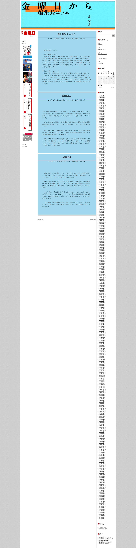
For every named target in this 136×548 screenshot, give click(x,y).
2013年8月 (101, 339)
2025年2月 (101, 121)
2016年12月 (101, 275)
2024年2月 (101, 140)
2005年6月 (101, 493)
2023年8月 (101, 149)
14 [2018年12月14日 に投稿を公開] (111, 79)
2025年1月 (101, 122)
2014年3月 (101, 328)
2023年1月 (101, 160)
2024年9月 (101, 129)
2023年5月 (101, 154)
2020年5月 (101, 211)
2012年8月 (101, 357)
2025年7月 (101, 113)
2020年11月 (101, 201)
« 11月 (100, 87)
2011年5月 (101, 381)
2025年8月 (101, 111)
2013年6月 (101, 342)
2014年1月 (101, 331)
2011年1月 (101, 387)
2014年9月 (101, 318)
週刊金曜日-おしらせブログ (106, 537)
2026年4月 (101, 99)
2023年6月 (101, 152)
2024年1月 (101, 141)
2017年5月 (101, 268)
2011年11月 (101, 372)
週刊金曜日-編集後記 (104, 540)
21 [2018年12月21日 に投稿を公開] (111, 81)
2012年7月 (101, 359)
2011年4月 (101, 383)
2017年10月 (101, 260)
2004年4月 (101, 515)
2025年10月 (101, 108)
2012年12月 (101, 351)
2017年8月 (101, 263)
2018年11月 (101, 239)
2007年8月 (101, 452)
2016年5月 (101, 286)
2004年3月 (101, 517)
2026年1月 (101, 103)
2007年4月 (101, 458)
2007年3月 (101, 460)
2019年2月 (101, 234)
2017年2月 (101, 272)
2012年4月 (101, 364)
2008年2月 (101, 443)
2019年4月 (101, 231)
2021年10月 (101, 184)
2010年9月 (101, 394)
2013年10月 (101, 335)
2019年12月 (101, 219)
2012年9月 (101, 356)
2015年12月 (101, 294)
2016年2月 (101, 291)
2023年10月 (101, 146)
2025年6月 (101, 114)
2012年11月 (101, 353)
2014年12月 (101, 313)
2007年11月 (101, 447)
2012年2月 (101, 367)
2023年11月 (101, 144)
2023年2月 (101, 159)
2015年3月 (101, 309)
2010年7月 (101, 397)
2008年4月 (101, 440)
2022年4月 (101, 174)
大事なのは (66, 157)
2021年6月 (101, 190)
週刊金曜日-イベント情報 (105, 542)
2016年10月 (101, 279)
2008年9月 (101, 432)
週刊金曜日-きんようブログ (106, 538)
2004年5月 (101, 514)
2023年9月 (101, 148)
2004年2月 (101, 518)
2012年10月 (101, 354)
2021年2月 (101, 197)
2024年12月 (101, 124)
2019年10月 (101, 222)
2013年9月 (101, 337)
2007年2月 (101, 462)
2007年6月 (101, 455)
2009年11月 (101, 410)
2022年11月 (101, 163)
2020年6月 (101, 209)
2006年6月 (101, 474)
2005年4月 (101, 496)
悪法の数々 (100, 44)
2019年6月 (101, 228)
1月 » (112, 87)
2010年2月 (101, 405)
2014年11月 (101, 315)
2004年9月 (101, 507)
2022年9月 (101, 167)
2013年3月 (101, 346)
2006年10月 (101, 468)
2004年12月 (101, 503)
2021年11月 (101, 182)
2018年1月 (101, 255)
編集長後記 (101, 528)
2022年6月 (101, 171)
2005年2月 (101, 499)
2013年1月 (101, 350)
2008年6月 (101, 436)
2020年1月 (101, 217)
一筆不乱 (101, 527)
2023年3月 (101, 157)
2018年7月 (101, 245)
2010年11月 (101, 391)
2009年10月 (101, 411)
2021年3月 (101, 195)
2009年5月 (101, 419)
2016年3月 (101, 290)
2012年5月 (101, 362)
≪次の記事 (40, 219)
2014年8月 (101, 320)
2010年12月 (101, 389)
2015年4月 (101, 307)
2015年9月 (101, 299)
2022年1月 (101, 179)
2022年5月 (101, 173)
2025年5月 (101, 116)
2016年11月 (101, 277)
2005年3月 (101, 498)
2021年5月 (101, 192)
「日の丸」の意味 (102, 54)
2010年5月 (101, 400)
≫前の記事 (93, 219)
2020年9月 (101, 204)
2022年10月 (101, 165)
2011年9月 (101, 375)
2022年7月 (101, 170)
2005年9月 (101, 488)
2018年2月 (101, 253)
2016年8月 (101, 282)
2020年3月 (101, 214)
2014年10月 (101, 316)
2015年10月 (101, 298)
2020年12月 (101, 200)
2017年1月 (101, 274)
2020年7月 (101, 208)
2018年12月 (101, 238)
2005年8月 (101, 490)
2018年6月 (101, 247)
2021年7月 (101, 189)
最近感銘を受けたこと (66, 34)
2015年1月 (101, 312)
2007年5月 (101, 457)
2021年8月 (101, 187)
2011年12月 (101, 370)
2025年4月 (101, 118)
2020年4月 (101, 212)
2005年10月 (101, 487)
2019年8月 (101, 225)
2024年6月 (101, 133)
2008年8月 (101, 433)
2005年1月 (101, 501)
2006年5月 (101, 476)
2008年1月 (101, 444)
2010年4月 (101, 402)
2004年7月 (101, 510)
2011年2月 (101, 386)
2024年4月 (101, 137)
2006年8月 (101, 471)
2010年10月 (101, 392)
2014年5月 (101, 324)
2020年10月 (101, 203)
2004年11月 (101, 504)
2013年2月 (101, 348)
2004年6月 (101, 512)
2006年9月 (101, 470)
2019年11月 (101, 220)
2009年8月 (101, 414)
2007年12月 (101, 446)
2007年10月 (101, 449)
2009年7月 (101, 416)
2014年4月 (101, 326)
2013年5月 (101, 343)
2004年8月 (101, 509)
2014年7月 (101, 321)
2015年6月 (101, 304)
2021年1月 (101, 198)
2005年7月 (101, 492)
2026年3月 (101, 100)
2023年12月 (101, 143)
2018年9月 (101, 242)
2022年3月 (101, 176)
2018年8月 (101, 244)
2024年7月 (101, 132)
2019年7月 (101, 227)
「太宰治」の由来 (102, 58)
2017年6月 (101, 266)
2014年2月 (101, 329)
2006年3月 (101, 479)
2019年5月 (101, 230)
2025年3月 (101, 119)
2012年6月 (101, 361)
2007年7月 (101, 454)
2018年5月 (101, 249)
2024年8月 (101, 130)
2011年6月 (101, 380)
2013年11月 (101, 334)
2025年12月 (101, 105)
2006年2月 (101, 481)
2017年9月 (101, 261)
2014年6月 (101, 323)
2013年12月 (101, 332)
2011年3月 (101, 384)
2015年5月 (101, 305)
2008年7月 (101, 435)
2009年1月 (101, 425)
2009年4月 (101, 421)
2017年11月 (101, 258)
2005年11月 (101, 485)
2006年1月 (101, 482)
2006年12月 (101, 465)
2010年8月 (101, 395)
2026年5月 (101, 97)
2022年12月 (101, 162)
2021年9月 (101, 186)
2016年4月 (101, 288)
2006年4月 (101, 477)
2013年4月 (101, 345)
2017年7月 (101, 264)
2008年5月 (101, 438)
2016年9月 (101, 280)
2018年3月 (101, 252)
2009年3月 (101, 422)
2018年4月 (101, 250)
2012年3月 (101, 365)
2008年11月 (101, 428)
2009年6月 (101, 417)
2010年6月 (101, 398)
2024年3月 (101, 138)
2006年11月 (101, 466)
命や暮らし (66, 95)
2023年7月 (101, 151)
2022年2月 (101, 178)
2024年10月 (101, 127)
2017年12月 (101, 256)
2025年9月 (101, 110)
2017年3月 (101, 271)
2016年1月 (101, 293)
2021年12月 (101, 181)
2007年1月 (101, 463)
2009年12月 (101, 408)
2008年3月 (101, 441)
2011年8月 (101, 376)
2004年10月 (101, 506)
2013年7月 (101, 340)
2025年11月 (101, 107)
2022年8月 (101, 168)
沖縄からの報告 (102, 49)
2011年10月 (101, 373)
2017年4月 (101, 269)
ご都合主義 (100, 63)
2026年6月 (101, 96)
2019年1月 (101, 236)
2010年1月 (101, 406)
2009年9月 (101, 413)
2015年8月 (101, 301)
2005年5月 (101, 495)
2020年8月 (101, 206)
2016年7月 (101, 283)
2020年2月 (101, 215)
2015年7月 (101, 302)
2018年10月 (101, 241)
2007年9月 (101, 451)
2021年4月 (101, 193)
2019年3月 (101, 233)
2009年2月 (101, 424)
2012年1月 (101, 369)
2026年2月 (101, 102)
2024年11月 (101, 126)
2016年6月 (101, 285)
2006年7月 (101, 473)
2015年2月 (101, 310)
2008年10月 (101, 430)
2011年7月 (101, 378)
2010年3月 (101, 403)
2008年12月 (101, 427)
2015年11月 (101, 296)
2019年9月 (101, 223)
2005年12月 (101, 484)
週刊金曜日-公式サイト (104, 543)
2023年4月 (101, 155)
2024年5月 (101, 135)
